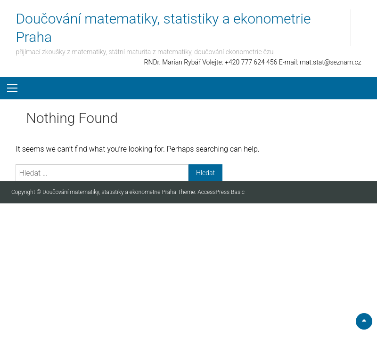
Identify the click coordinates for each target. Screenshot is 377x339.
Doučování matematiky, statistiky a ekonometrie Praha (110, 192)
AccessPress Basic (221, 192)
